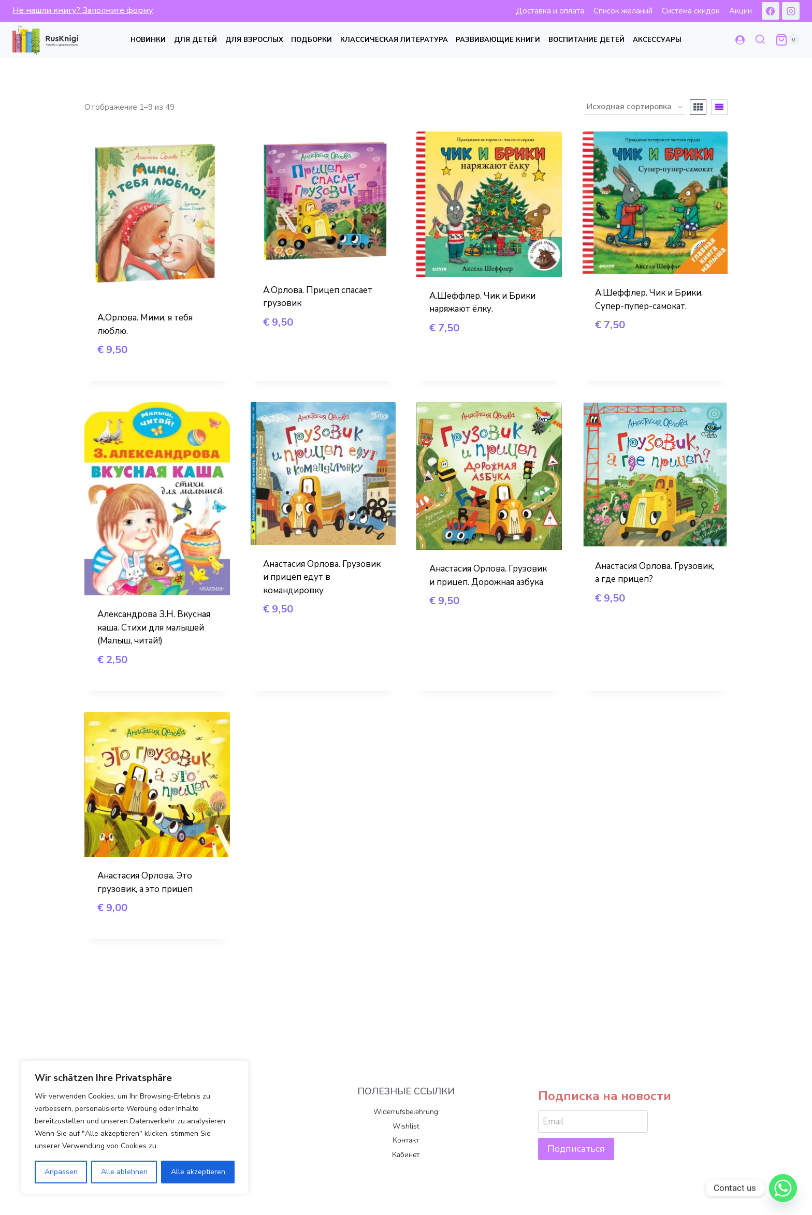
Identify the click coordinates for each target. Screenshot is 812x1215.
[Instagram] (791, 11)
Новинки (148, 40)
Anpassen (61, 1172)
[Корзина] (787, 40)
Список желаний (623, 11)
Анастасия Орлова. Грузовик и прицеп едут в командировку (322, 577)
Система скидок (691, 11)
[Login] (740, 40)
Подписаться (576, 1149)
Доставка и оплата (550, 11)
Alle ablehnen (124, 1172)
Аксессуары (657, 40)
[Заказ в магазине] (634, 107)
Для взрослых (254, 40)
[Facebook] (770, 11)
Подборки (311, 40)
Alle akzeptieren (198, 1172)
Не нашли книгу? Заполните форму (82, 10)
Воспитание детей (586, 40)
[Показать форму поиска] (760, 40)
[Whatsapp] (783, 1188)
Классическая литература (394, 40)
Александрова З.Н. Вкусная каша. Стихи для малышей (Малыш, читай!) (153, 627)
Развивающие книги (498, 40)
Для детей (195, 40)
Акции (740, 11)
